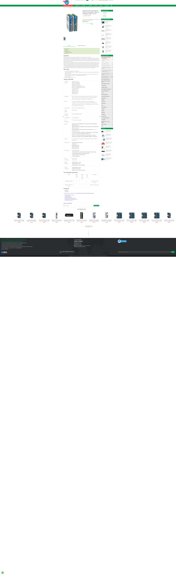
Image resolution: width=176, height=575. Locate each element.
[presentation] (63, 116)
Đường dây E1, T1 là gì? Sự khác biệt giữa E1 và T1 (108, 158)
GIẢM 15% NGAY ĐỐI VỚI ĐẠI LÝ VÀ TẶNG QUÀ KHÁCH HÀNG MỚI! (108, 143)
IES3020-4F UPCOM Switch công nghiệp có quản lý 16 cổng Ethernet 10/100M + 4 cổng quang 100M (81, 221)
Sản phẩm (90, 5)
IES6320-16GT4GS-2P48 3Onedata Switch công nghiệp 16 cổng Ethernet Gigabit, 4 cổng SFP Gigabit (31, 221)
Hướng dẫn (67, 191)
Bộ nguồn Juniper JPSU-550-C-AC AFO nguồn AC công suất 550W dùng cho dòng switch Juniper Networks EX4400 (108, 26)
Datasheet (66, 190)
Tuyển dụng (107, 5)
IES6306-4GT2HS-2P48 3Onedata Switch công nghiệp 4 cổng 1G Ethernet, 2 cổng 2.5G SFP (90, 7)
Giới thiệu (83, 5)
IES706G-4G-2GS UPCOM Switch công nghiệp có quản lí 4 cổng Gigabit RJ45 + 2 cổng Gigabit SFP (69, 220)
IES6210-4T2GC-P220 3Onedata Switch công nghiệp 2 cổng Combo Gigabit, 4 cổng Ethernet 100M (119, 221)
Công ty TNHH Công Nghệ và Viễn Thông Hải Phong (83, 193)
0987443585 (104, 16)
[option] (64, 39)
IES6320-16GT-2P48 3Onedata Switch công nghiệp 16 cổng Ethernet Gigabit (19, 220)
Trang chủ (77, 5)
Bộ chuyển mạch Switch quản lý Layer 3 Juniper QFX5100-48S (108, 30)
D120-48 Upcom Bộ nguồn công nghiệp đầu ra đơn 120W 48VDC (108, 46)
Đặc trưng (66, 50)
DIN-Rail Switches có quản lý (71, 7)
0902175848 (104, 0)
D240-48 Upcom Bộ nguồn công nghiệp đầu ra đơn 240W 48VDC (108, 51)
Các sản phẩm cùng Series (68, 52)
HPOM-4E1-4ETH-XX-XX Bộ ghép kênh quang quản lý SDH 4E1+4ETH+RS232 (108, 38)
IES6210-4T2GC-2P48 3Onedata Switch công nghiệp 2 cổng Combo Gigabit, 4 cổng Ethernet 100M (131, 221)
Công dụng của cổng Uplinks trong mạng (108, 150)
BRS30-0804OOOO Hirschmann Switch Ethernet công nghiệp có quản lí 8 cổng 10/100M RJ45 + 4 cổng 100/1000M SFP (106, 221)
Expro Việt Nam (105, 255)
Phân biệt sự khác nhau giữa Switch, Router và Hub (108, 154)
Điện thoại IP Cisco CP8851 (108, 21)
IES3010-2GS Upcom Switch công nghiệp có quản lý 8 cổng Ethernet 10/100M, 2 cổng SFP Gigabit (56, 221)
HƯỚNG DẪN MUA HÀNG (82, 45)
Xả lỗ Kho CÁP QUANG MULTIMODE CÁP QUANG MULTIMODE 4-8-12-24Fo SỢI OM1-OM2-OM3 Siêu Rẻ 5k (108, 146)
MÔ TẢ (69, 45)
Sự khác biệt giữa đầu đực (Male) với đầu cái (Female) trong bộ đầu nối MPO (108, 139)
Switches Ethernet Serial (69, 200)
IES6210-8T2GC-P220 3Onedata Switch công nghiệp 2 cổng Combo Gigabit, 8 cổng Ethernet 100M (144, 221)
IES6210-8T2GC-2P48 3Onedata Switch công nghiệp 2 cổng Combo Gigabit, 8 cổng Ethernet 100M (156, 221)
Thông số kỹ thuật (67, 51)
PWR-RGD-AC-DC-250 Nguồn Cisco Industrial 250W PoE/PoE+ (108, 42)
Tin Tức (96, 5)
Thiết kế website (100, 255)
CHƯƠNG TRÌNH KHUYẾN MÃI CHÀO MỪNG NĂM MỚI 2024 (108, 135)
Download (66, 53)
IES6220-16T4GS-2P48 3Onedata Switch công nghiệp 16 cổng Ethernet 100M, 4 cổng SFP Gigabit (44, 221)
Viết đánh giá (96, 205)
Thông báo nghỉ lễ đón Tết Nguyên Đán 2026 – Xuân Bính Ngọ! (108, 131)
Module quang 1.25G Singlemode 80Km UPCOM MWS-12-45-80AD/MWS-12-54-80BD (108, 34)
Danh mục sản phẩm (67, 5)
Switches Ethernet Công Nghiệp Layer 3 (71, 199)
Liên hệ (101, 5)
